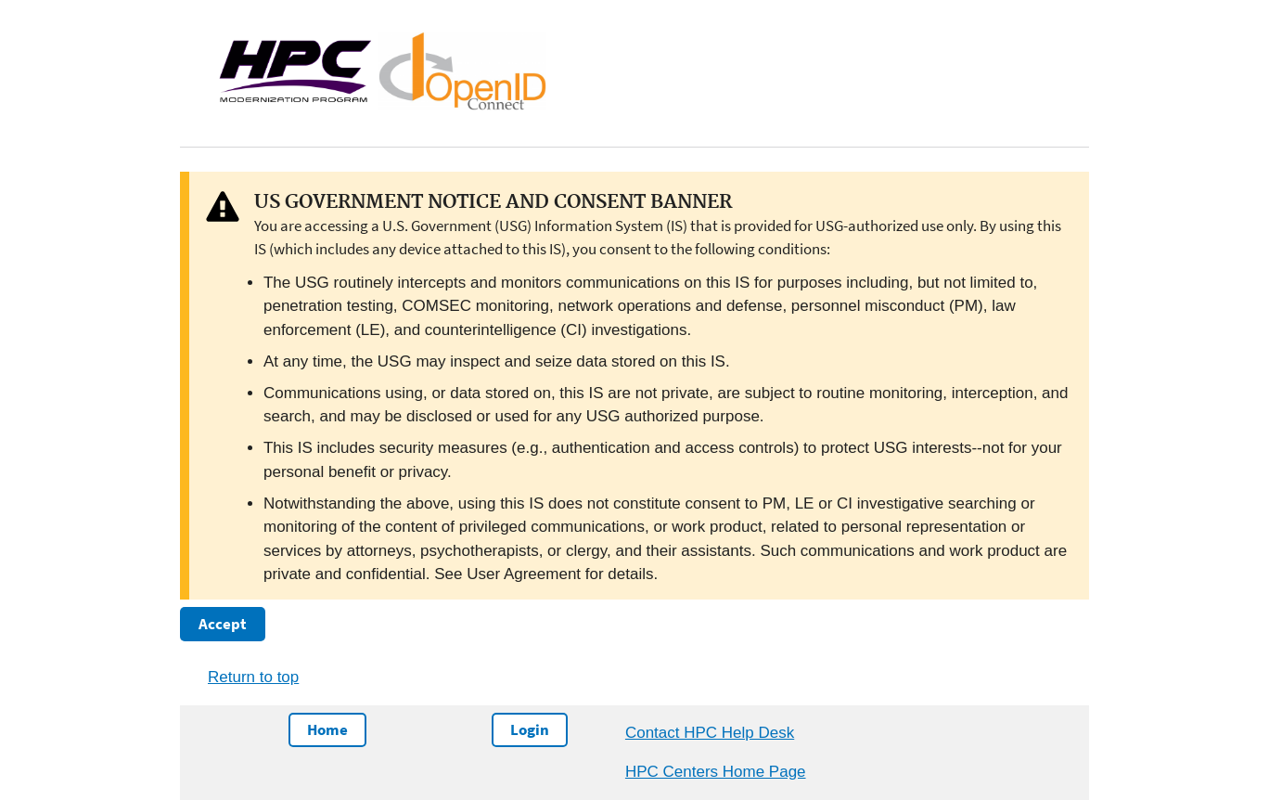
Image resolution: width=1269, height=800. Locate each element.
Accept (223, 623)
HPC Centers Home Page (715, 772)
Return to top (253, 677)
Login (529, 729)
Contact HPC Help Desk (709, 733)
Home (327, 729)
